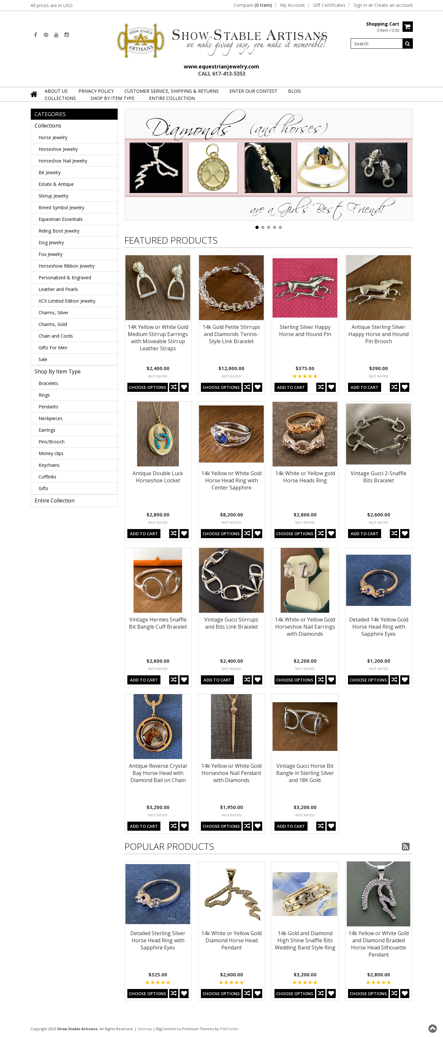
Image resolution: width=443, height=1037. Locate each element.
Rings (44, 395)
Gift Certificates (329, 5)
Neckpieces (51, 418)
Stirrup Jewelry (53, 196)
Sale (43, 359)
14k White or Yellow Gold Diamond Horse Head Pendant (231, 940)
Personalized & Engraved (65, 277)
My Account (292, 5)
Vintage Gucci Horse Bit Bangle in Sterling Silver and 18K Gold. (305, 773)
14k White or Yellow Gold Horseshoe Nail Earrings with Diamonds (305, 626)
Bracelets (48, 383)
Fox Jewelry (51, 254)
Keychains (49, 465)
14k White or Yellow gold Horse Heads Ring (305, 477)
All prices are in (51, 5)
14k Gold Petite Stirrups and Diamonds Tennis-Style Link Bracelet (231, 334)
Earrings (47, 430)
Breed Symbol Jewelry (61, 207)
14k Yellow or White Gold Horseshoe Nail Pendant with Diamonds (231, 773)
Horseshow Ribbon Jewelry (67, 266)
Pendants (48, 407)
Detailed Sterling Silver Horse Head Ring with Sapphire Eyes (157, 940)
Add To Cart (291, 387)
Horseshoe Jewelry (58, 149)
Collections (60, 98)
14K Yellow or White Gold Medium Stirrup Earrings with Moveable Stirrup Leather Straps (158, 337)
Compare (253, 5)
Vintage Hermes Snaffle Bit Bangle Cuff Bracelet (158, 623)
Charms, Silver (53, 312)
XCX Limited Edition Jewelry (67, 301)
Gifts (43, 488)
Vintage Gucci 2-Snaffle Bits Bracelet (378, 477)
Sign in (360, 5)
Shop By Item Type (112, 98)
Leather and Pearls (58, 289)
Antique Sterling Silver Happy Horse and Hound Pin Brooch (378, 334)
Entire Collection (172, 98)
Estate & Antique (56, 184)
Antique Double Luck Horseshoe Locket (158, 477)
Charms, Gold (53, 324)
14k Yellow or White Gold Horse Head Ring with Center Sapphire (231, 480)
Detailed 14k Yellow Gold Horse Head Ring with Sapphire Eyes (378, 626)
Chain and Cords (56, 336)
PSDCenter (229, 1028)
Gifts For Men (53, 347)
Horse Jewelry (53, 137)
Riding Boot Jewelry (59, 231)
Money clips (51, 453)
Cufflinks (47, 477)
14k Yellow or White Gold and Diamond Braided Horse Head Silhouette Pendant (378, 944)
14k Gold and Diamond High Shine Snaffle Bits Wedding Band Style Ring (305, 940)
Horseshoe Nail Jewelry (63, 161)
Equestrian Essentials (61, 219)
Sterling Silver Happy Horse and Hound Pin (305, 330)
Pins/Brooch (51, 442)
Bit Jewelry (50, 172)
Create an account (393, 5)
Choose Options (147, 387)
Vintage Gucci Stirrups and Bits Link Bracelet (231, 623)
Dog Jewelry (51, 242)
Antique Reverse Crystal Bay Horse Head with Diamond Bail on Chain (158, 773)
